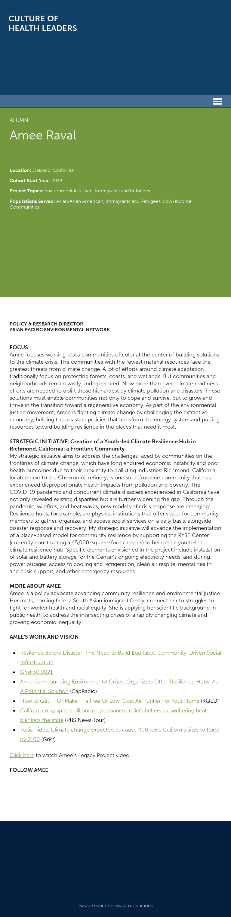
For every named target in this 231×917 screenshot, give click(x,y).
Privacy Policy (93, 906)
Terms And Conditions (130, 906)
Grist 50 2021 (36, 672)
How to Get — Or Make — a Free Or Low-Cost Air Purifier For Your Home (109, 701)
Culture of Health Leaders (42, 23)
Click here (22, 755)
